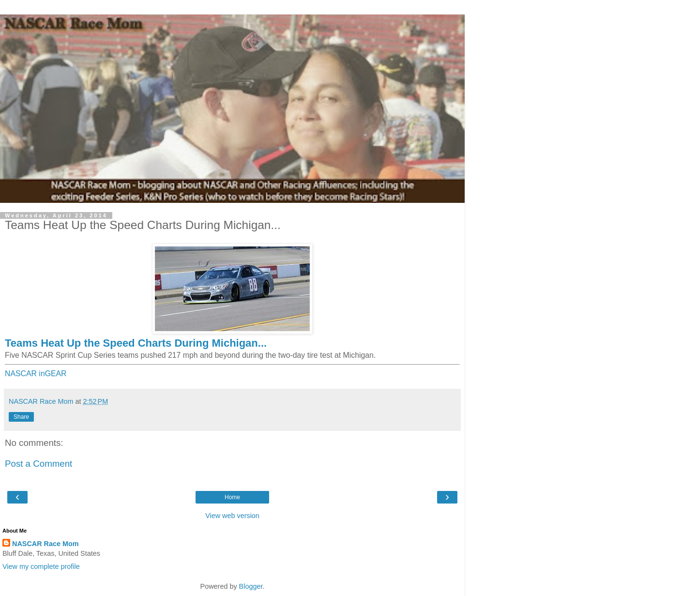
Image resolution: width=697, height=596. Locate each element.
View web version (232, 516)
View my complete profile (41, 566)
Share (21, 416)
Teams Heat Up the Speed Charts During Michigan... (136, 343)
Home (232, 497)
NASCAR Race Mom (45, 544)
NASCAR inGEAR (36, 373)
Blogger (251, 586)
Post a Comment (38, 463)
